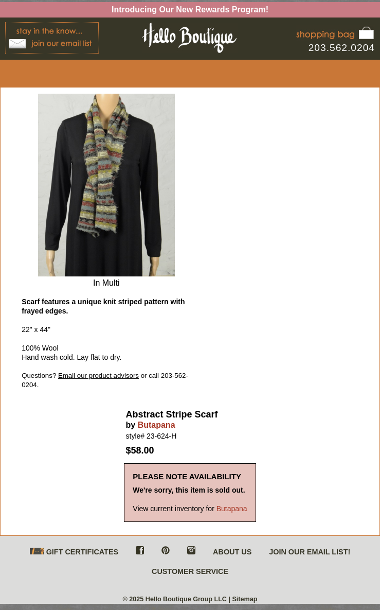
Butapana (156, 425)
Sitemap (244, 599)
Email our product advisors (98, 375)
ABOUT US (232, 552)
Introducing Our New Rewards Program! (190, 9)
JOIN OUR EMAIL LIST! (309, 552)
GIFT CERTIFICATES (74, 552)
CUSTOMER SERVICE (190, 571)
